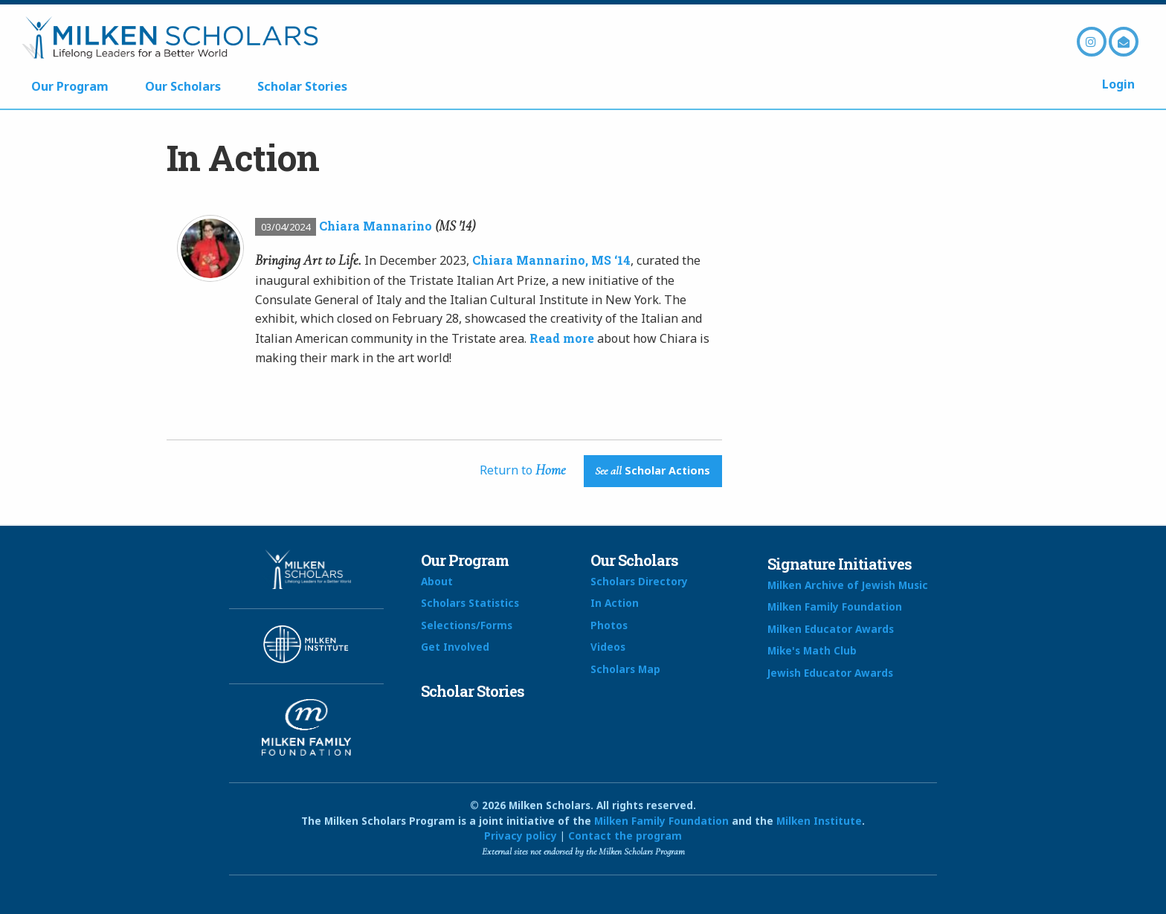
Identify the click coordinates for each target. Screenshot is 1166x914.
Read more (561, 338)
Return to (523, 470)
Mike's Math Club (812, 650)
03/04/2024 (285, 227)
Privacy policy (520, 835)
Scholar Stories (302, 86)
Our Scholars (183, 86)
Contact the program (625, 835)
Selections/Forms (466, 625)
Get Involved (455, 647)
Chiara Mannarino (375, 226)
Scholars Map (625, 669)
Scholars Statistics (470, 603)
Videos (607, 647)
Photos (609, 625)
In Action (614, 603)
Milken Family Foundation (834, 606)
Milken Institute (819, 821)
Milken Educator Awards (830, 629)
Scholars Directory (639, 581)
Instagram (1092, 42)
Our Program (70, 86)
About (437, 581)
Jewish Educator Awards (830, 673)
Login (1118, 84)
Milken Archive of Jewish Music (847, 585)
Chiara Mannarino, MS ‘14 (551, 260)
